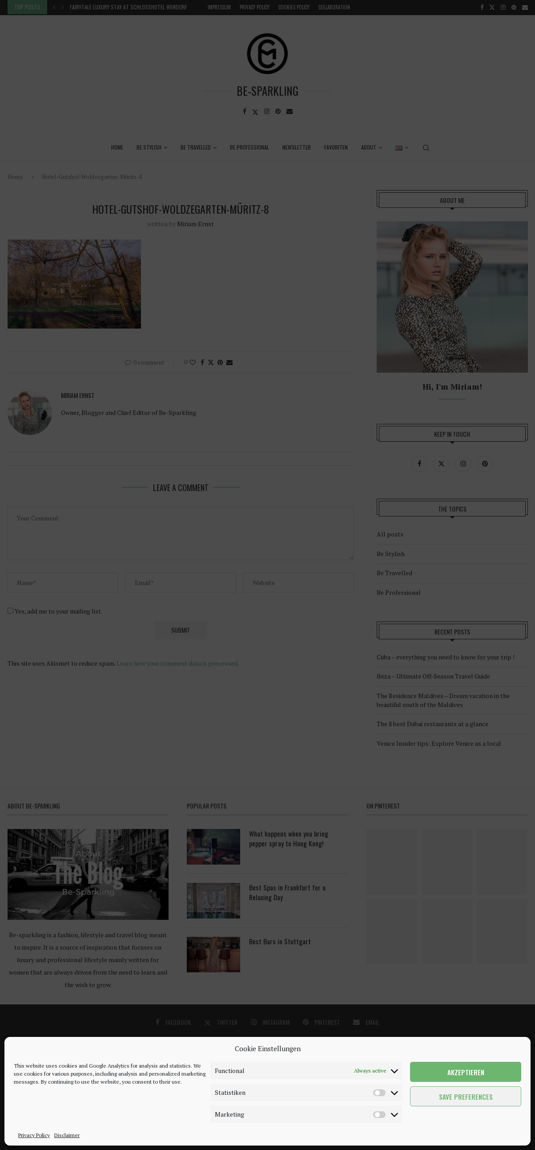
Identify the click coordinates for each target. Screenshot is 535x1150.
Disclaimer (67, 1135)
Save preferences (466, 1096)
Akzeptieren (465, 1072)
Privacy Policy (34, 1135)
